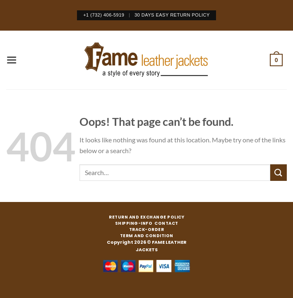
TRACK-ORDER (146, 230)
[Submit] (278, 172)
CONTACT (166, 223)
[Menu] (11, 60)
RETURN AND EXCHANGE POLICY (146, 217)
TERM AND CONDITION (146, 236)
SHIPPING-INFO (134, 223)
